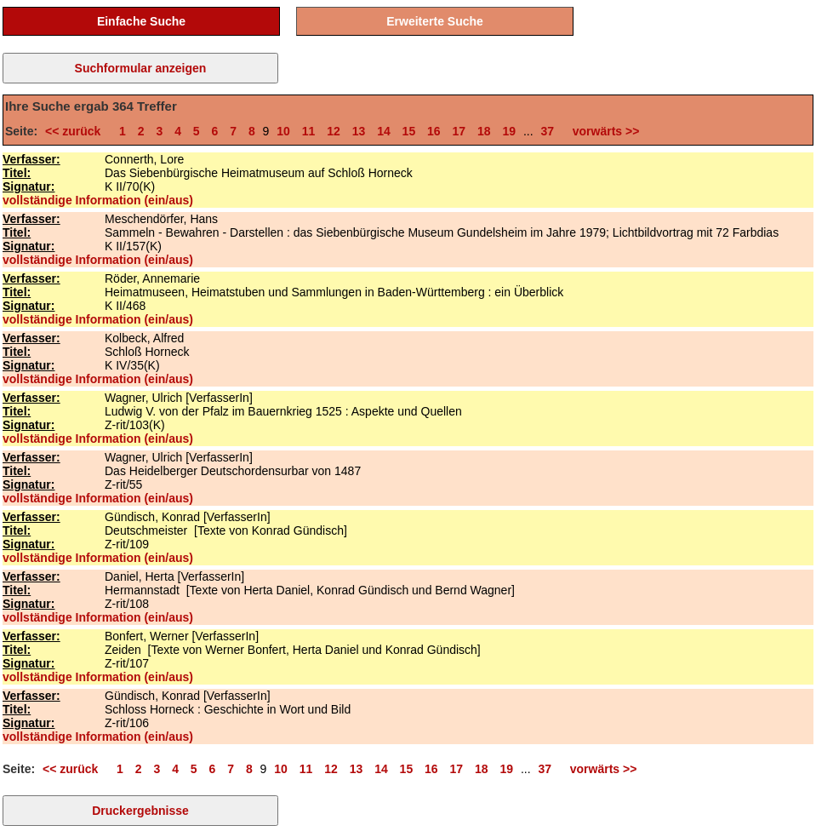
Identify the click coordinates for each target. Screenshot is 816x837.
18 (484, 131)
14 (384, 131)
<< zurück (76, 131)
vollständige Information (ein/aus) (98, 200)
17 (459, 131)
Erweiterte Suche (434, 21)
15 (409, 131)
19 (509, 131)
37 (548, 131)
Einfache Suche (141, 21)
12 (333, 131)
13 (359, 131)
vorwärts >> (602, 131)
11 (309, 131)
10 (283, 131)
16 (434, 131)
